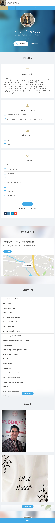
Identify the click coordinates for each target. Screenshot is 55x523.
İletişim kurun (35, 43)
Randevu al (27, 520)
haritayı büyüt (27, 265)
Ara (7, 251)
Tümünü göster (28, 204)
